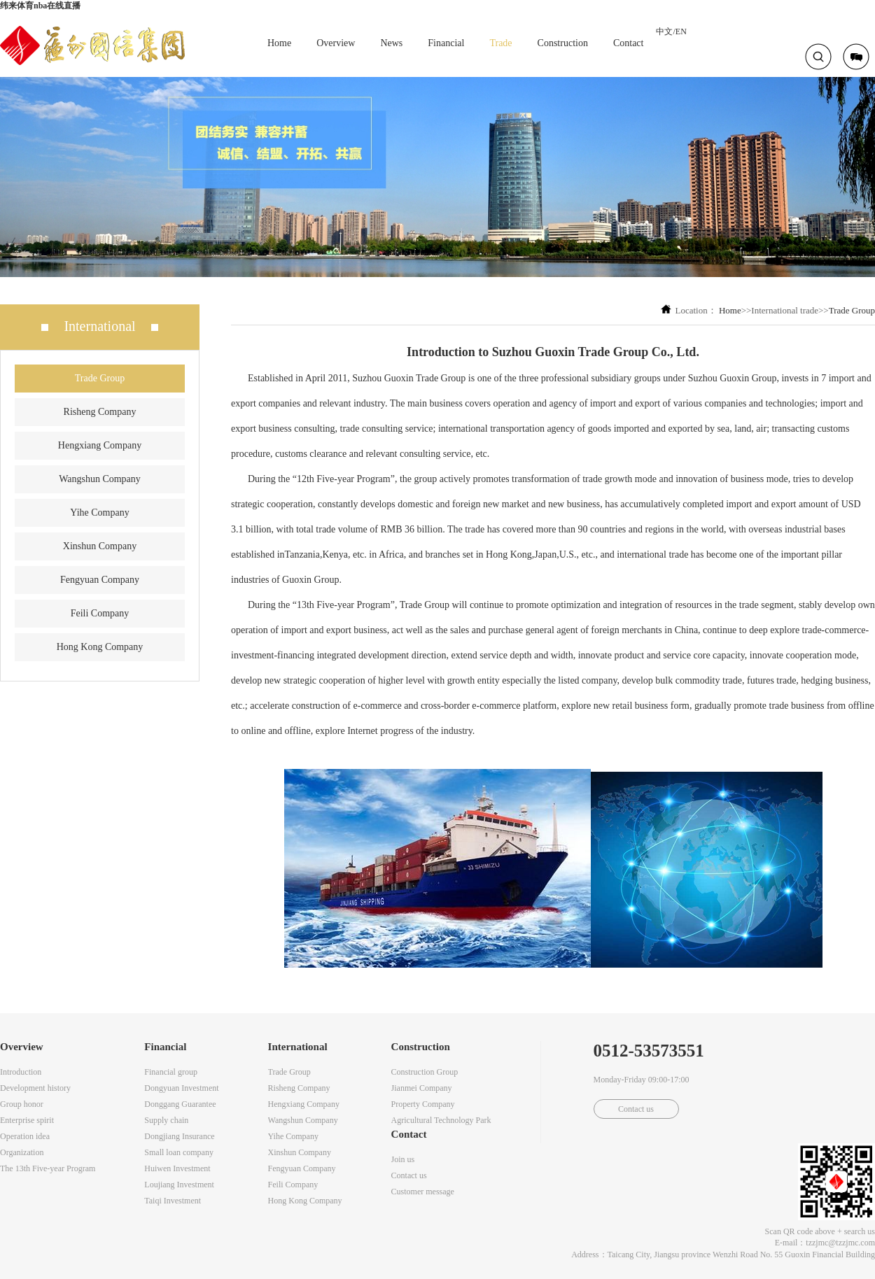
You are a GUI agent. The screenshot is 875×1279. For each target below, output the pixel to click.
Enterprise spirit (27, 1120)
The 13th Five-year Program (47, 1168)
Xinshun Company (99, 546)
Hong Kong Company (100, 647)
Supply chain (166, 1120)
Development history (35, 1088)
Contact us (409, 1175)
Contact (628, 43)
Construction (563, 43)
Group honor (21, 1104)
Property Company (423, 1104)
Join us (403, 1159)
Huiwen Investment (177, 1168)
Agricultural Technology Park (441, 1120)
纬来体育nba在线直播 (40, 5)
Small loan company (179, 1152)
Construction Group (424, 1072)
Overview (335, 43)
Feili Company (100, 613)
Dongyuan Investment (181, 1088)
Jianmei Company (421, 1088)
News (391, 43)
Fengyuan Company (99, 579)
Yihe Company (99, 512)
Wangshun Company (100, 479)
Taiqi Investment (172, 1201)
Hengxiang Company (99, 445)
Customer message (422, 1191)
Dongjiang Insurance (179, 1136)
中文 (664, 31)
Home (279, 43)
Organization (21, 1152)
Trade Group (100, 378)
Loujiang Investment (179, 1184)
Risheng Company (100, 412)
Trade (500, 43)
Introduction (20, 1072)
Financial (446, 43)
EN (681, 31)
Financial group (170, 1072)
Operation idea (25, 1136)
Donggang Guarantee (180, 1104)
